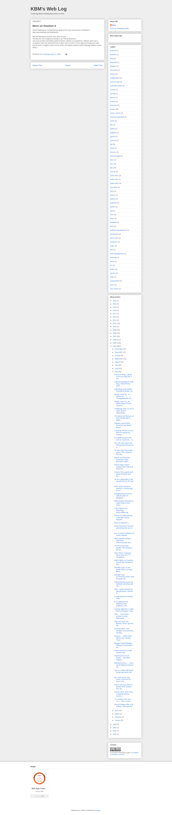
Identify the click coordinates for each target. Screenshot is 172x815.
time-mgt (113, 257)
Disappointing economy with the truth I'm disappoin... (123, 496)
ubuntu (112, 273)
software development (118, 230)
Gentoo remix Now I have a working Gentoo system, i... (123, 694)
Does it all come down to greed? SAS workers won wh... (123, 687)
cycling (112, 94)
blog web (113, 62)
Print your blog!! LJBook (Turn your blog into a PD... (123, 377)
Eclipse (113, 101)
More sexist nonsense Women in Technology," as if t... (123, 488)
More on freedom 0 (121, 523)
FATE (112, 121)
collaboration (115, 78)
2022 (115, 307)
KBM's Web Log (49, 8)
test (111, 250)
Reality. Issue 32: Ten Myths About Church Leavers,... (122, 404)
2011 (115, 323)
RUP (112, 215)
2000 (115, 734)
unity (112, 277)
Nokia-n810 (114, 183)
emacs (112, 109)
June (117, 368)
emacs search (115, 113)
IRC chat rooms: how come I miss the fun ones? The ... (122, 680)
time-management (117, 254)
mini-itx (112, 172)
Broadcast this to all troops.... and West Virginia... (122, 658)
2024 (115, 301)
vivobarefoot (114, 281)
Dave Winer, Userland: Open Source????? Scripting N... (122, 555)
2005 (115, 343)
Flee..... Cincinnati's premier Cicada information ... (121, 616)
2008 (115, 333)
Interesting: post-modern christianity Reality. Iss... (124, 390)
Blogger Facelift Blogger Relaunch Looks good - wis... (123, 645)
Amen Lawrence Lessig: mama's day (123, 651)
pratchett (113, 203)
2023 (115, 304)
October (118, 355)
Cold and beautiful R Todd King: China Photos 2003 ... (124, 384)
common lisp (115, 82)
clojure (112, 74)
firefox (112, 129)
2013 (115, 317)
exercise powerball (117, 117)
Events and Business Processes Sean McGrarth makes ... (122, 460)
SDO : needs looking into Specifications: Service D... (123, 591)
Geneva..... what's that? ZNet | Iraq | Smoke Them (123, 638)
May (116, 372)
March (117, 714)
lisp (111, 168)
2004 (115, 346)
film (111, 125)
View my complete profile (119, 28)
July (116, 365)
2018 (115, 310)
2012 (115, 320)
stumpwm (113, 242)
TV (111, 265)
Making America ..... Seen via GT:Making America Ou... (123, 665)
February (118, 717)
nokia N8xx (114, 176)
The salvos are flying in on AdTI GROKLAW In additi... (124, 418)
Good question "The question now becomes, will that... (124, 631)
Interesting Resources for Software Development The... (123, 584)
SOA (112, 226)
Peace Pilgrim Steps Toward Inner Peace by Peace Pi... (123, 467)
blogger (113, 66)
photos (112, 195)
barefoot (113, 54)
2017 (115, 314)
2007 (115, 336)
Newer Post (37, 65)
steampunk (114, 234)
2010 (115, 327)
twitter (112, 269)
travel (112, 261)
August (117, 362)
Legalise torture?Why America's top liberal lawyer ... (122, 425)
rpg (111, 211)
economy (113, 105)
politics (112, 199)
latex (112, 160)
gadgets (113, 133)
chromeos (113, 70)
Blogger (97, 810)
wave (112, 285)
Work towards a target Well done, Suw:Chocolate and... (123, 540)
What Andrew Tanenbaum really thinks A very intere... (123, 503)
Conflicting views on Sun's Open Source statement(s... (124, 411)
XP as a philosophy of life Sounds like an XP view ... (124, 481)
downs (112, 97)
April (116, 710)
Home (67, 65)
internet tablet (115, 156)
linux (112, 164)
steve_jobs (114, 238)
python (112, 207)
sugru (112, 246)
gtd (111, 144)
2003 (115, 724)
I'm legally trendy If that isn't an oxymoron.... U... (124, 439)
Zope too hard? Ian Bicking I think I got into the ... (123, 623)
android (113, 51)
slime (112, 218)
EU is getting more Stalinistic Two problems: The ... (121, 604)
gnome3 (113, 140)
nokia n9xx (114, 179)
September (119, 359)
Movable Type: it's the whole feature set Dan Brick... (123, 570)
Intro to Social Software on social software (124, 534)
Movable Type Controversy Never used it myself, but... (124, 577)
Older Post (98, 65)
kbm (114, 25)
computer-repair (116, 86)
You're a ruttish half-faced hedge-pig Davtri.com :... (123, 672)
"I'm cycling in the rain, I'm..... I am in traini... (123, 700)
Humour (113, 152)
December (119, 349)
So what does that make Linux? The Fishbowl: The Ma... (123, 452)
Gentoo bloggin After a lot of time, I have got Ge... (124, 705)
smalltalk (113, 222)
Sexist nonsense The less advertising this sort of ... (123, 528)
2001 (115, 731)
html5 (112, 148)
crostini (112, 90)
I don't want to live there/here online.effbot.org (121, 510)
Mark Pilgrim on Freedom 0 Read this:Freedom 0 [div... (123, 562)
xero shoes (114, 289)
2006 (115, 340)
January (118, 720)
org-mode (113, 187)
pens (112, 191)
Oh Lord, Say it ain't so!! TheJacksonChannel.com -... (124, 445)
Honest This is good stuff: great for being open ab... (123, 474)
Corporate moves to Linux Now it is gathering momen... (123, 433)
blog (111, 58)
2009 (115, 330)
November (119, 352)
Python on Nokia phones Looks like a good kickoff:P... (123, 518)
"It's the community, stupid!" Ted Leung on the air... (123, 548)
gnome (112, 136)
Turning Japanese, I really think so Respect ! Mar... (124, 610)
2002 (115, 728)
